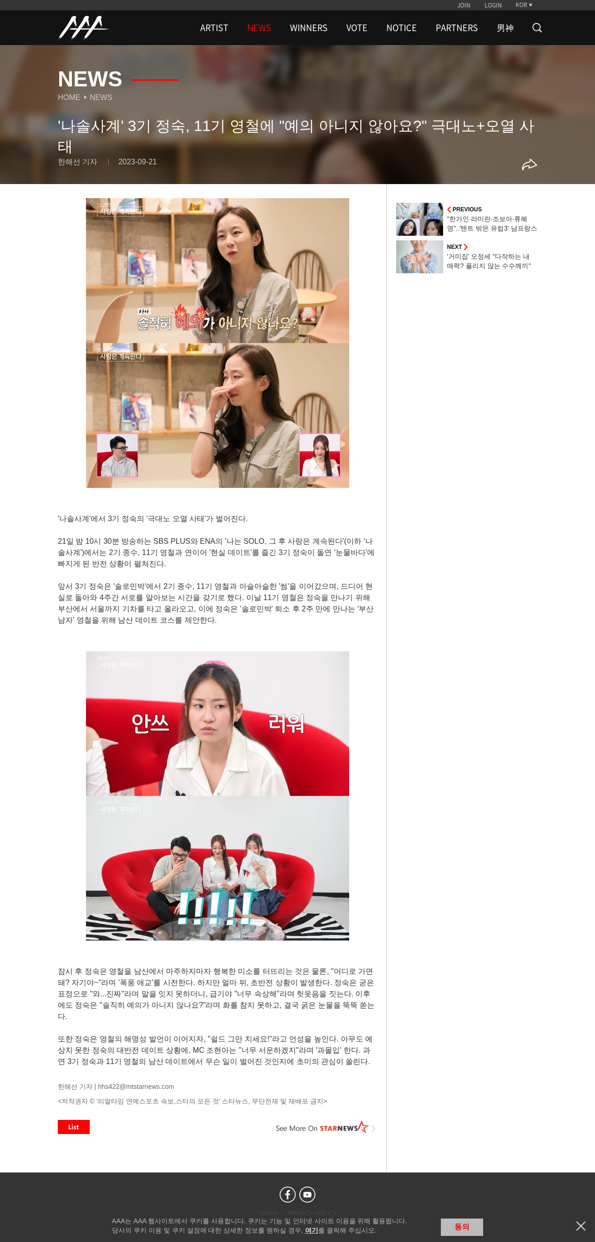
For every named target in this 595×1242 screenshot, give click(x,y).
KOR (521, 5)
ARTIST (214, 27)
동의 (462, 1227)
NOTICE (401, 27)
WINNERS (309, 27)
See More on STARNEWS (326, 1127)
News (101, 97)
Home (69, 97)
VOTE (357, 27)
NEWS (259, 27)
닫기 (581, 1226)
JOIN (463, 5)
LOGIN (493, 5)
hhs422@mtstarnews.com (136, 1086)
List (74, 1127)
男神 (505, 27)
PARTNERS (457, 27)
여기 (311, 1230)
